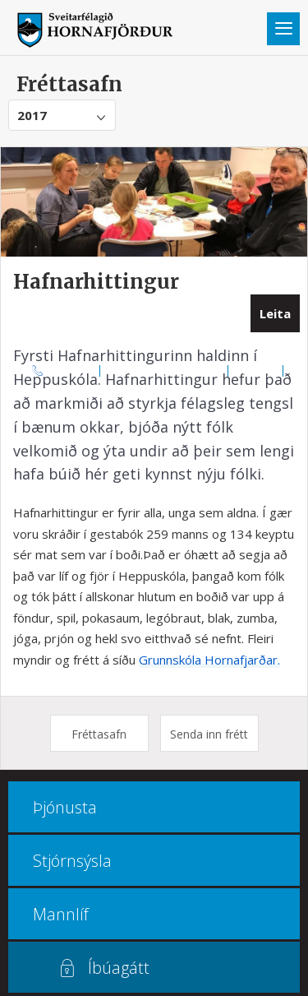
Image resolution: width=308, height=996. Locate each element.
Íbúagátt (118, 968)
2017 (32, 115)
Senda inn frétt (209, 734)
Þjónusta (65, 807)
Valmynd (283, 28)
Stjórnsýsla (72, 861)
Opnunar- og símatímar (164, 370)
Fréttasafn (98, 734)
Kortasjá (256, 370)
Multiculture (154, 389)
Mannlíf (61, 914)
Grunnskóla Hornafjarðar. (209, 659)
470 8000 (72, 370)
